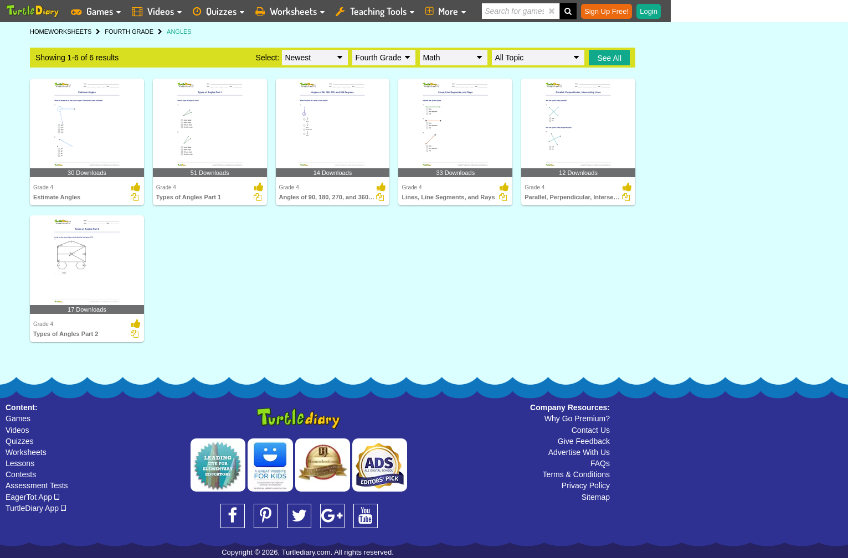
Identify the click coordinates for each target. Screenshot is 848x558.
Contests (21, 474)
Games (18, 418)
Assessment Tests (37, 485)
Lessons (20, 463)
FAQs (600, 463)
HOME (39, 31)
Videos (17, 430)
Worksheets (26, 452)
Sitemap (596, 497)
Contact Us (591, 430)
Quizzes (20, 441)
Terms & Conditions (576, 474)
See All (609, 58)
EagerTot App (32, 497)
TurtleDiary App (36, 508)
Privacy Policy (586, 485)
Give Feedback (584, 441)
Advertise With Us (579, 452)
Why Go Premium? (577, 418)
